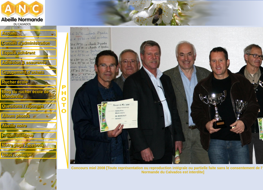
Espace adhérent (18, 53)
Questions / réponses (23, 106)
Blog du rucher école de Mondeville (25, 94)
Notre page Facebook (23, 145)
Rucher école (15, 82)
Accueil (9, 33)
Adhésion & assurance (24, 62)
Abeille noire (14, 126)
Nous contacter (17, 155)
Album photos (16, 116)
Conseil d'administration (26, 43)
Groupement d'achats (23, 72)
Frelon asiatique (18, 135)
